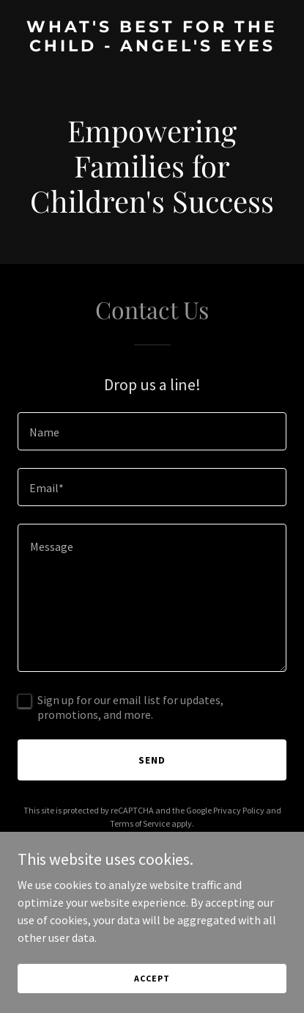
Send (152, 760)
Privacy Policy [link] (238, 810)
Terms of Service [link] (140, 823)
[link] (152, 47)
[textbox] (152, 431)
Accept (151, 978)
